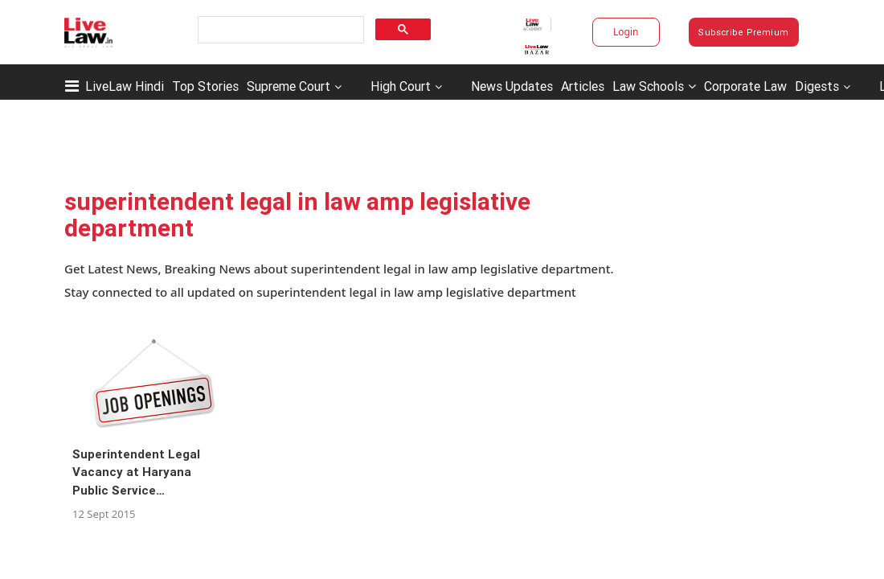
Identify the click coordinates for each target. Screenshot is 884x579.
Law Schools (654, 86)
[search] (279, 30)
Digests (817, 86)
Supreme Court (288, 86)
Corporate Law (745, 86)
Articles (582, 86)
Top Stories (205, 86)
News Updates (512, 86)
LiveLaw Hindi (124, 86)
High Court (400, 86)
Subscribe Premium (743, 32)
